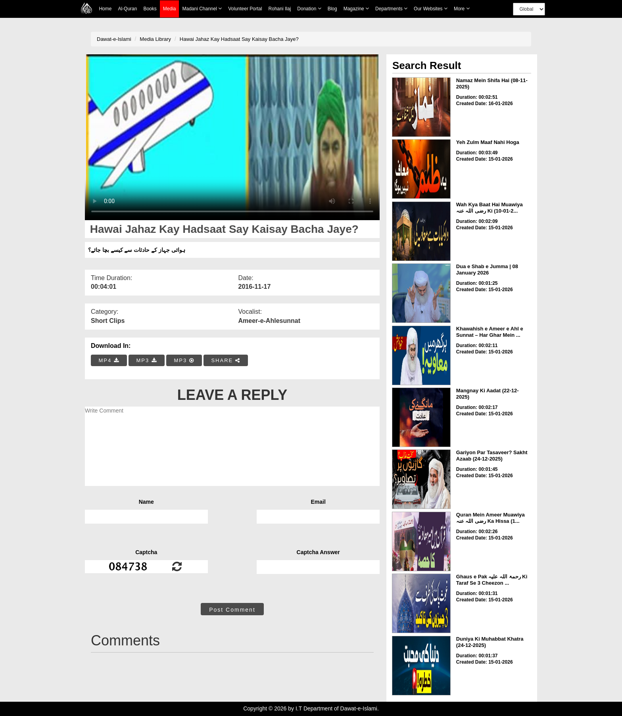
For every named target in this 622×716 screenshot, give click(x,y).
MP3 (146, 360)
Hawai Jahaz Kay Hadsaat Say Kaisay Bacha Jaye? (239, 39)
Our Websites (430, 9)
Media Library (155, 39)
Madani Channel (202, 9)
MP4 (109, 360)
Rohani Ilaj (280, 9)
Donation (309, 9)
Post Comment (232, 610)
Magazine (356, 9)
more (462, 9)
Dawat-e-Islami (114, 39)
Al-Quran (127, 9)
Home (105, 9)
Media (169, 8)
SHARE (225, 360)
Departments (391, 9)
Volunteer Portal (245, 9)
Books (149, 9)
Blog (332, 9)
